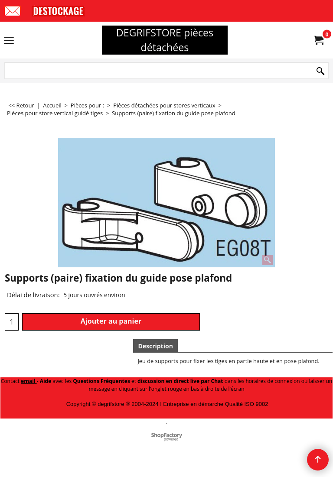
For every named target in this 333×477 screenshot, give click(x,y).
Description (155, 346)
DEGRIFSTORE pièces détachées (164, 40)
